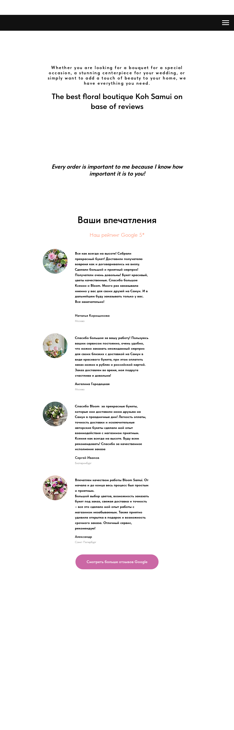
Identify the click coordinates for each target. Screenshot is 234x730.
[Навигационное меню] (225, 22)
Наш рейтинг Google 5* (117, 235)
